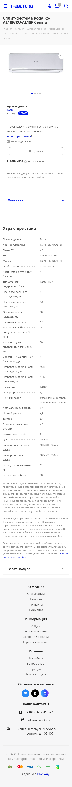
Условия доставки (36, 637)
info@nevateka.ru (39, 720)
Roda (10, 109)
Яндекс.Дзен (35, 693)
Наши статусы (36, 674)
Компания (36, 587)
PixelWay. (43, 774)
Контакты (36, 604)
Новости (36, 599)
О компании (36, 593)
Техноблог (36, 658)
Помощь (36, 651)
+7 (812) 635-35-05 (38, 712)
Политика (36, 610)
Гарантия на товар (36, 642)
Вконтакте (25, 693)
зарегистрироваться (19, 136)
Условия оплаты (36, 631)
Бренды (36, 669)
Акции (36, 626)
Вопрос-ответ (36, 663)
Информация (36, 619)
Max (45, 693)
